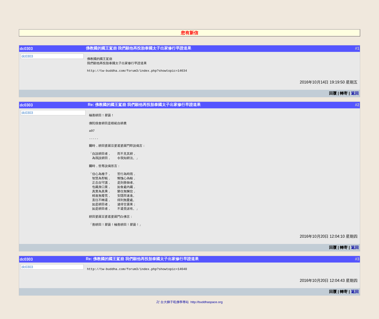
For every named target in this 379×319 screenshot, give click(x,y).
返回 (355, 95)
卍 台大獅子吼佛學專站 (172, 317)
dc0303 (26, 49)
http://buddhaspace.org (206, 317)
